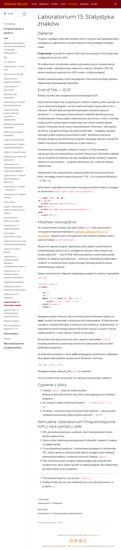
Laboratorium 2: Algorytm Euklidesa (12, 80)
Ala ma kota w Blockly (13, 74)
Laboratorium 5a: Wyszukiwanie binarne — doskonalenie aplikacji (14, 167)
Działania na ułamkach (14, 282)
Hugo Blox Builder (59, 546)
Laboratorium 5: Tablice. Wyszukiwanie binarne (14, 146)
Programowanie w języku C (14, 30)
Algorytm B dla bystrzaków (10, 96)
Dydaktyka (9, 24)
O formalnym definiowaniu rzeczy (13, 235)
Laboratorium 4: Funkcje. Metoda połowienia (15, 104)
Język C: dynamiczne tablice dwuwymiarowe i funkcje (14, 209)
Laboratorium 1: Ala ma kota (14, 68)
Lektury (7, 338)
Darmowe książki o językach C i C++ (12, 327)
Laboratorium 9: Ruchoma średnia (11, 219)
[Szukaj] (116, 4)
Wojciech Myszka (16, 4)
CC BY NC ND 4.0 (93, 535)
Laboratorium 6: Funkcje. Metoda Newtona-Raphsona (15, 178)
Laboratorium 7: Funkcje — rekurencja (14, 188)
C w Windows (10, 62)
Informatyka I (11, 333)
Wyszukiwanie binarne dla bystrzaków (15, 158)
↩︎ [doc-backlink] (90, 478)
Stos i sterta (9, 202)
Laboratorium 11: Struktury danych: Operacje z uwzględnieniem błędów (14, 261)
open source (79, 546)
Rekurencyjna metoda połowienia (13, 133)
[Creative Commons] (78, 540)
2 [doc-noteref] (86, 390)
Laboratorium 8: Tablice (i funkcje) (15, 196)
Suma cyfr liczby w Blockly (12, 250)
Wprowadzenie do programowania (14, 345)
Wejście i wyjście (11, 321)
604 (5, 57)
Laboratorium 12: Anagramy (11, 296)
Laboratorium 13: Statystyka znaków (12, 304)
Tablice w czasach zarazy (15, 152)
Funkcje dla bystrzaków (14, 140)
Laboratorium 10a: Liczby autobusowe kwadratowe (15, 243)
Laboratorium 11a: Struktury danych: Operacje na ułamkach (13, 274)
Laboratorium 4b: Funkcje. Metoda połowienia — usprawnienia (11, 115)
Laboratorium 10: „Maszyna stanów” (12, 227)
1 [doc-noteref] (91, 357)
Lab (6, 38)
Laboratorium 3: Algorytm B (11, 88)
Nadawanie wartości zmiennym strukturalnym (15, 288)
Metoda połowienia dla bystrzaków (14, 126)
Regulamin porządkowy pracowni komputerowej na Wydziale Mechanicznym (14, 48)
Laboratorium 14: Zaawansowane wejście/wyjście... (11, 313)
